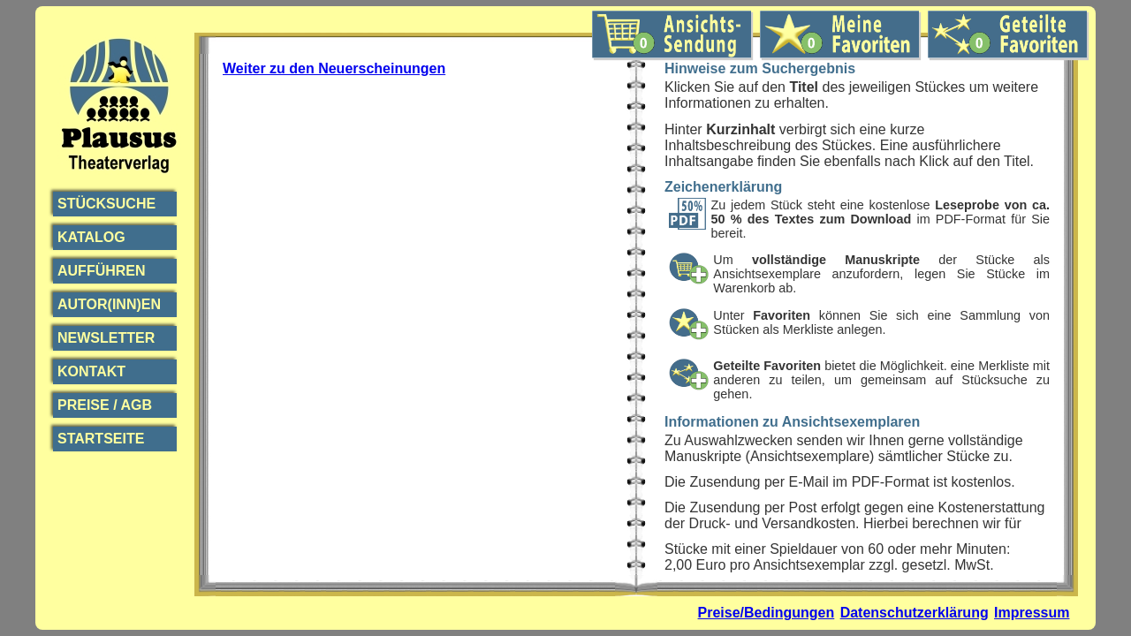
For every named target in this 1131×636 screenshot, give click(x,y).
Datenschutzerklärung (914, 612)
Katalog (91, 237)
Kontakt (91, 371)
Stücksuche (106, 203)
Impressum (1031, 612)
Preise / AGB (104, 405)
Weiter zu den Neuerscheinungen (334, 68)
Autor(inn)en (109, 304)
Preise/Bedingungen (766, 612)
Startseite (100, 438)
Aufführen (101, 270)
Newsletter (106, 337)
